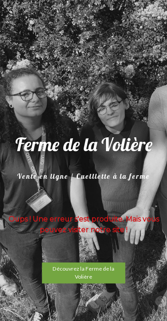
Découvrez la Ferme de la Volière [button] (83, 272)
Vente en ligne (43, 176)
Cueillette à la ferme (113, 176)
